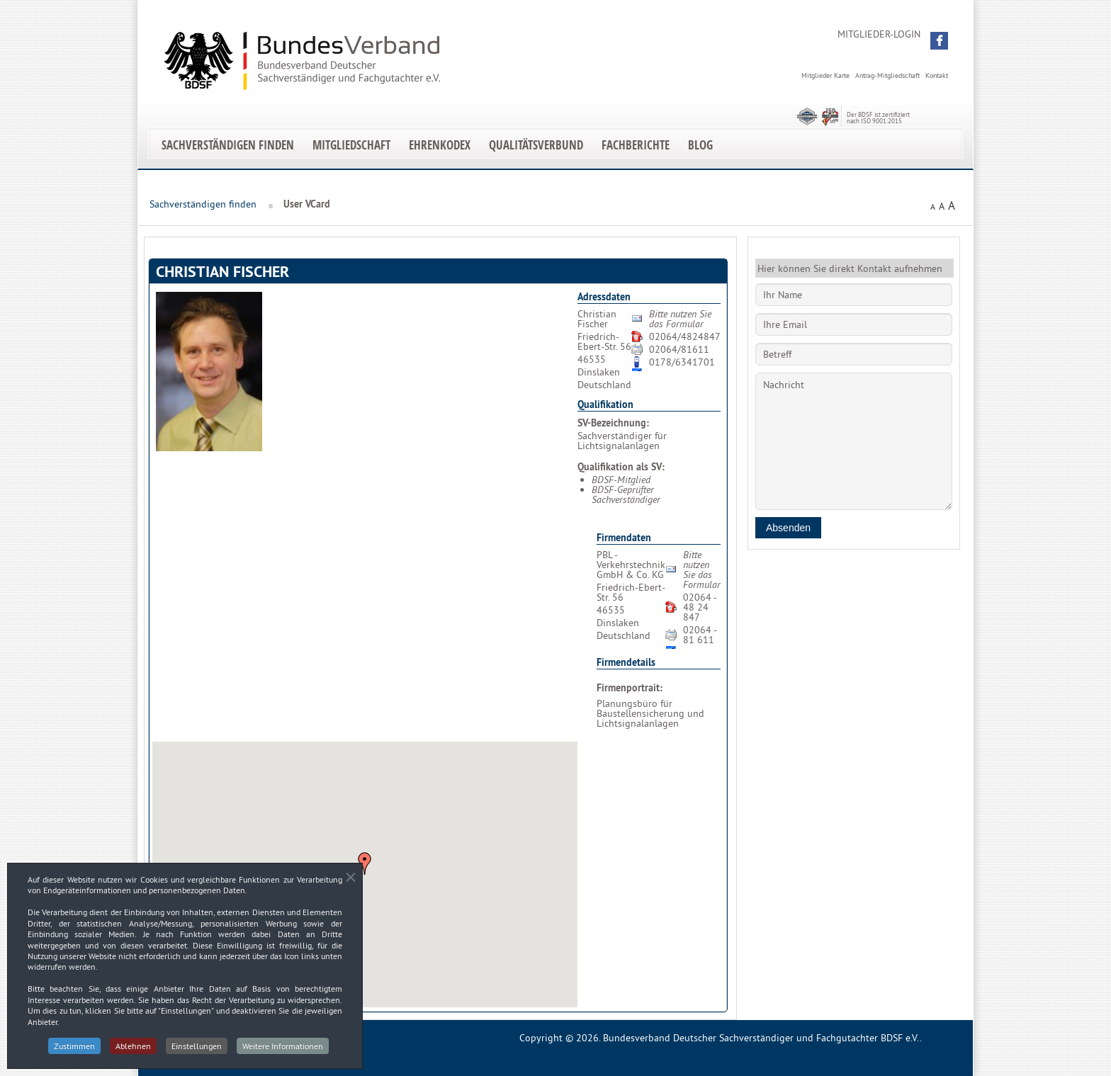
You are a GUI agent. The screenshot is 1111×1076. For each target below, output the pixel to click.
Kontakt (936, 75)
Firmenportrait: (629, 687)
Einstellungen (196, 1051)
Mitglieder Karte (825, 75)
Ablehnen (133, 1051)
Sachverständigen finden (228, 145)
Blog (700, 145)
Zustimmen (74, 1051)
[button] (939, 41)
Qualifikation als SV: (621, 466)
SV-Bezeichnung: (613, 423)
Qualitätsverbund (536, 145)
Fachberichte (636, 145)
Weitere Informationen (282, 1051)
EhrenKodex (439, 145)
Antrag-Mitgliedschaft (887, 75)
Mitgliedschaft (351, 145)
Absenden (788, 527)
